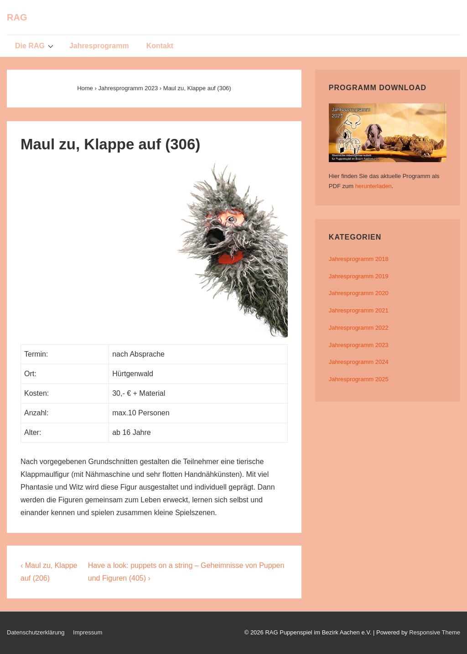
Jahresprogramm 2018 (359, 258)
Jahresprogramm (99, 46)
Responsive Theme (434, 632)
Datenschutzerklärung (35, 632)
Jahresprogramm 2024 (359, 361)
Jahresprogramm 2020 (359, 293)
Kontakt (160, 46)
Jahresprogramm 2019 (359, 276)
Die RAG (35, 45)
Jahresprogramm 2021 (359, 310)
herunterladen (373, 186)
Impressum (87, 632)
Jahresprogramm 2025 (359, 379)
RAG (17, 17)
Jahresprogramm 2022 (359, 327)
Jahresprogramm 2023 (359, 345)
